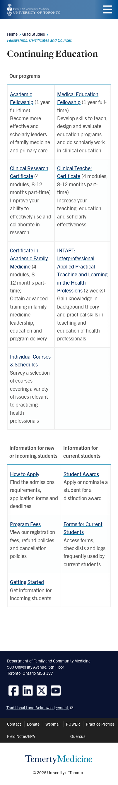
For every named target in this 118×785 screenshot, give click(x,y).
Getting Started (27, 582)
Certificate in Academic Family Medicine (29, 258)
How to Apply (24, 474)
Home (12, 34)
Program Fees (25, 524)
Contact (14, 724)
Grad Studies (33, 34)
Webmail (52, 724)
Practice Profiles (100, 724)
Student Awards (81, 474)
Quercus (77, 736)
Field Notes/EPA (21, 736)
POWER (73, 724)
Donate (33, 724)
